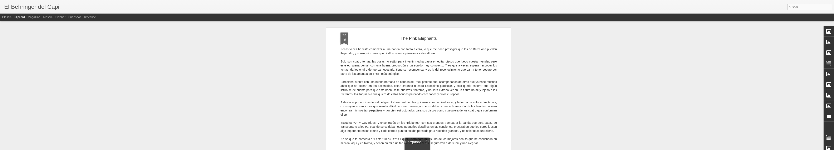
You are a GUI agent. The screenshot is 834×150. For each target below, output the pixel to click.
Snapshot (74, 17)
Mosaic (47, 17)
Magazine (34, 17)
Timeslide (90, 17)
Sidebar (60, 17)
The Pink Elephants (419, 38)
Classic (6, 17)
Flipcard (19, 17)
